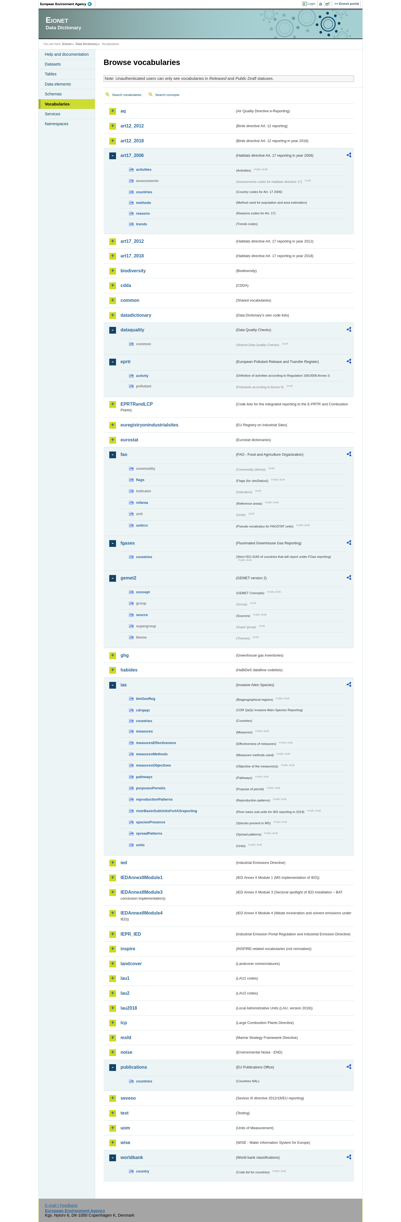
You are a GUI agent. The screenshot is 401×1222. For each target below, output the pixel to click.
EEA (67, 4)
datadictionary (136, 315)
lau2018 (129, 1008)
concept (143, 592)
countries (144, 192)
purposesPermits (151, 788)
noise (126, 1052)
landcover (131, 963)
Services (52, 114)
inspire (128, 948)
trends (141, 224)
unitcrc (142, 525)
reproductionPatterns (154, 799)
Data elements (58, 84)
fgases (128, 543)
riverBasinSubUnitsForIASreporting (166, 811)
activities (144, 169)
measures (144, 731)
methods (143, 203)
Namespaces (56, 124)
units (140, 845)
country (142, 1171)
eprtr (126, 361)
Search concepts (167, 94)
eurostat (129, 439)
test (124, 1113)
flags (140, 480)
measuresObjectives (153, 765)
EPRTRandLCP (137, 404)
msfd (126, 1037)
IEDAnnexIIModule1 (141, 877)
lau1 (125, 978)
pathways (144, 777)
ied (124, 862)
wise (125, 1142)
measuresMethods (152, 754)
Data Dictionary (86, 44)
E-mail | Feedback (61, 1205)
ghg (125, 655)
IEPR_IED (131, 934)
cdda (126, 285)
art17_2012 (132, 241)
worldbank (132, 1157)
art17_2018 (132, 255)
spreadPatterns (149, 833)
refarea (142, 502)
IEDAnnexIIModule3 (141, 892)
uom (125, 1128)
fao (124, 454)
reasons (143, 213)
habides (129, 670)
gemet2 (128, 578)
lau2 (125, 993)
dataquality (132, 329)
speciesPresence (150, 822)
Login (311, 3)
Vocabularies (57, 104)
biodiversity (133, 270)
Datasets (53, 64)
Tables (51, 74)
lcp (124, 1022)
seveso (128, 1098)
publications (134, 1067)
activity (142, 376)
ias (124, 684)
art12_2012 (132, 125)
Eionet (67, 44)
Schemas (53, 94)
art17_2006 (132, 155)
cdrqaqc (143, 710)
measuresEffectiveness (156, 743)
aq (123, 111)
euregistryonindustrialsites (149, 425)
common (130, 300)
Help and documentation (67, 54)
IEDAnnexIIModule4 (141, 913)
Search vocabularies (126, 94)
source (142, 615)
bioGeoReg (145, 699)
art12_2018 (132, 140)
